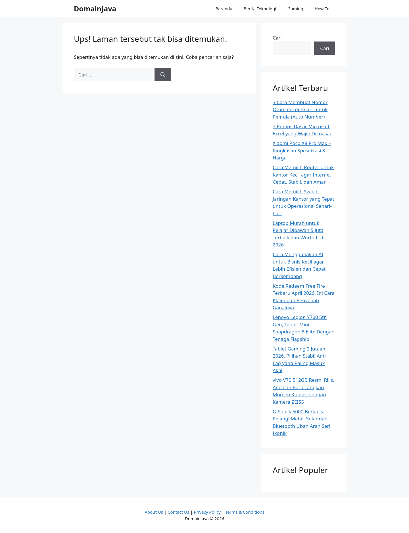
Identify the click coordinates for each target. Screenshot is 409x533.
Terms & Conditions (244, 512)
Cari (277, 37)
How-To (322, 8)
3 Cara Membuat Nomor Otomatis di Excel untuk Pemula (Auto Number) (300, 109)
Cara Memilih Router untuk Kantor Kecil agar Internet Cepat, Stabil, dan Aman (303, 174)
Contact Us (178, 512)
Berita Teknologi (260, 8)
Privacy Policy (207, 512)
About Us (154, 512)
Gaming (295, 8)
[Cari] (163, 75)
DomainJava (95, 8)
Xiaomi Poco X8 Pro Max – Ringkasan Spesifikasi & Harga (302, 150)
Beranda (223, 8)
